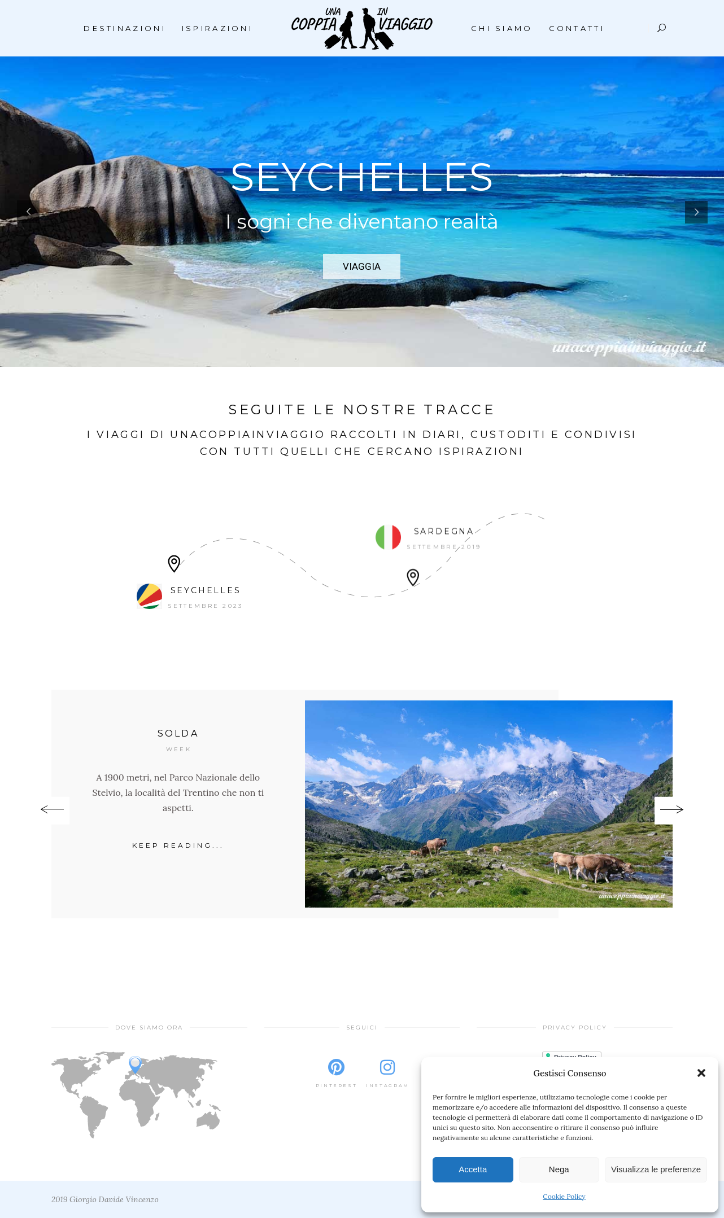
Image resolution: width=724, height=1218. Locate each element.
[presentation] (51, 811)
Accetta (473, 1169)
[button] (701, 1073)
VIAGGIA (362, 266)
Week (178, 749)
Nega (559, 1169)
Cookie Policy (564, 1196)
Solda (178, 733)
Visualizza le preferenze (656, 1169)
